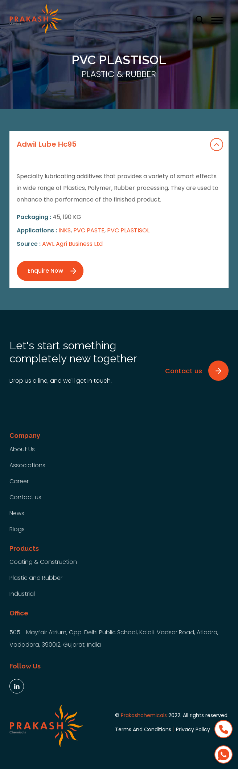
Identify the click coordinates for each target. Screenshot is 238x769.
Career (19, 481)
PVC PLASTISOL (128, 230)
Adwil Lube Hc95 (120, 144)
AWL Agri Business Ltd (72, 244)
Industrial (22, 594)
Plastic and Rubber (35, 578)
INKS (64, 230)
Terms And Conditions (143, 729)
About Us (22, 449)
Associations (27, 465)
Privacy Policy (193, 729)
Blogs (17, 529)
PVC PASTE (88, 230)
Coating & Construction (43, 562)
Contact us (25, 497)
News (16, 513)
